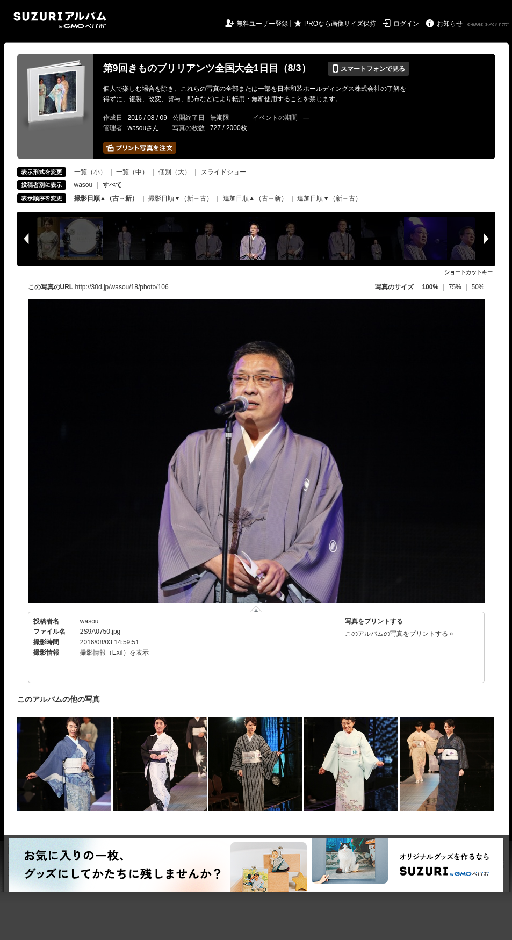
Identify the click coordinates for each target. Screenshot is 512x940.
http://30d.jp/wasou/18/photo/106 (122, 287)
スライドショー (223, 172)
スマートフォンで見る (368, 69)
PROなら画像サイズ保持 (340, 23)
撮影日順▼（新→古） (180, 198)
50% (477, 287)
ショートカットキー (468, 272)
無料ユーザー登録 (262, 23)
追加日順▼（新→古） (329, 198)
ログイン (406, 23)
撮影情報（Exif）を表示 (114, 652)
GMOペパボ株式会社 (488, 24)
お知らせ (450, 23)
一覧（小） (90, 172)
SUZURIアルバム (60, 20)
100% (430, 287)
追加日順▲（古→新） (255, 198)
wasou (83, 185)
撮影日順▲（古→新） (106, 198)
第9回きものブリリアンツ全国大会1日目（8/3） (207, 68)
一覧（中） (132, 172)
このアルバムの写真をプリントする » (399, 633)
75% (456, 287)
